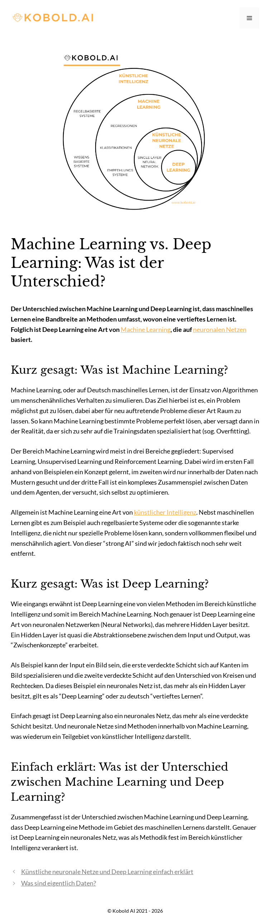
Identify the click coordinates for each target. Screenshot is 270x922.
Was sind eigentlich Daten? (58, 883)
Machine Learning (145, 329)
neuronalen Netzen (219, 329)
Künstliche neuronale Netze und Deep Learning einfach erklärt (107, 872)
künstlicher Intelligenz (165, 512)
